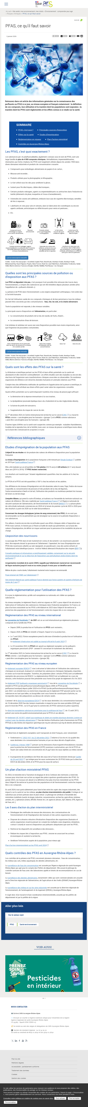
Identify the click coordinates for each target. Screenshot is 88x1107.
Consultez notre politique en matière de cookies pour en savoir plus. (28, 1098)
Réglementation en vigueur (29, 139)
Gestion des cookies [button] (19, 1078)
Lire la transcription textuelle (17, 258)
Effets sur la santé (26, 134)
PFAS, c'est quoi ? (25, 130)
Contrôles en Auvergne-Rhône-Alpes (33, 144)
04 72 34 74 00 (41, 1030)
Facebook (19, 1041)
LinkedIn (16, 1041)
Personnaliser (10, 1102)
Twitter (12, 1041)
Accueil (8, 11)
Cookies (14, 1074)
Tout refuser (60, 1098)
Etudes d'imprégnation (49, 134)
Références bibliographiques (26, 438)
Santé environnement (28, 924)
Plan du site (16, 1059)
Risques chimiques (14, 13)
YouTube (22, 1041)
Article (76, 20)
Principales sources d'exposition (53, 130)
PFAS (12, 924)
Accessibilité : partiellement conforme (25, 1067)
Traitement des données (20, 1070)
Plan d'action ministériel (57, 139)
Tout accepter (74, 1098)
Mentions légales (18, 1063)
